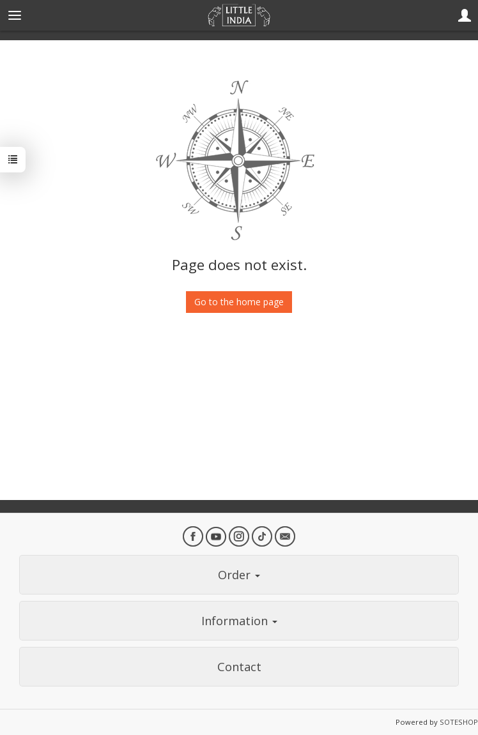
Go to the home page (239, 302)
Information (239, 620)
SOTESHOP (459, 722)
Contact (239, 666)
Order (239, 574)
